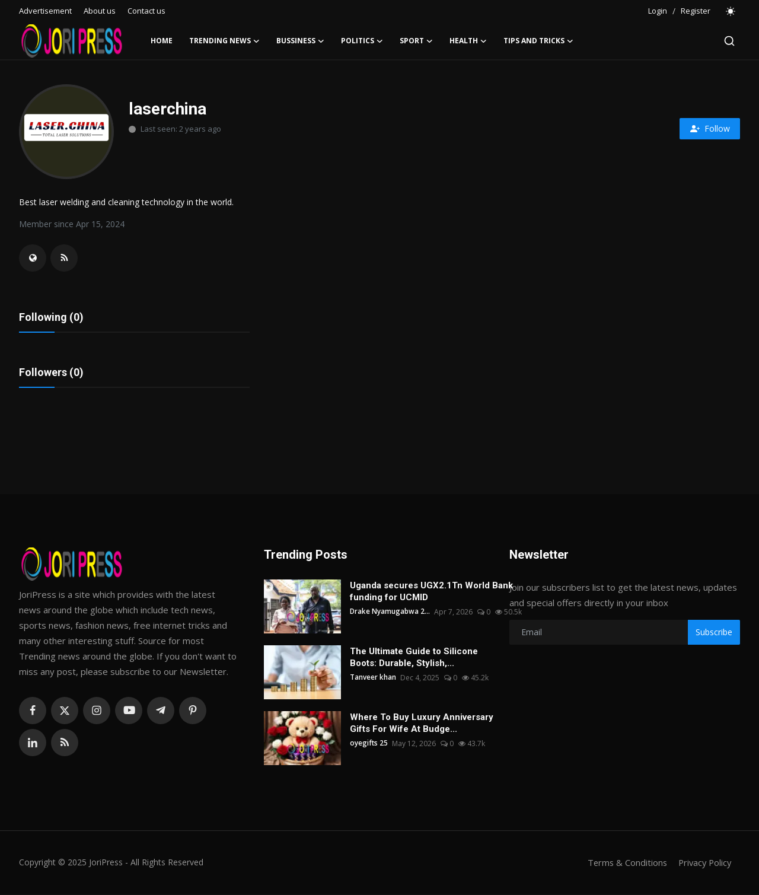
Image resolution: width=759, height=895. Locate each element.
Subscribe (714, 633)
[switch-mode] (731, 11)
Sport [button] (416, 40)
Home (162, 41)
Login (657, 10)
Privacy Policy (703, 863)
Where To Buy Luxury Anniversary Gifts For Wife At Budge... (421, 724)
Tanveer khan (373, 679)
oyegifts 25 (369, 745)
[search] (729, 41)
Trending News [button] (224, 40)
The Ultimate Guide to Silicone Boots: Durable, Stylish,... (414, 658)
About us (100, 10)
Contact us (146, 10)
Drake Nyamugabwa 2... (390, 613)
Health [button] (468, 40)
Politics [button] (362, 40)
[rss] (64, 743)
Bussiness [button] (300, 40)
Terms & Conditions (623, 863)
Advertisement (45, 10)
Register (695, 10)
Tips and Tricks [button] (538, 40)
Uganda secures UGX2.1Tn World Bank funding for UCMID (431, 592)
